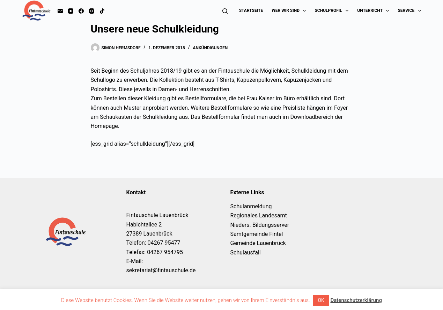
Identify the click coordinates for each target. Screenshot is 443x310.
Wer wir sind (290, 11)
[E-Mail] (60, 11)
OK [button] (321, 300)
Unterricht (374, 11)
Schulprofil (333, 11)
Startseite (251, 10)
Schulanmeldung (251, 206)
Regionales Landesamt (258, 215)
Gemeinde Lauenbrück (258, 243)
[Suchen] (225, 11)
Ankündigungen (210, 47)
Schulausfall (245, 252)
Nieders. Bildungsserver (259, 225)
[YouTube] (70, 11)
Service (409, 11)
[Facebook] (81, 11)
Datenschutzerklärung (356, 300)
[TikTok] (102, 11)
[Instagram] (91, 11)
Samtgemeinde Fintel (256, 234)
